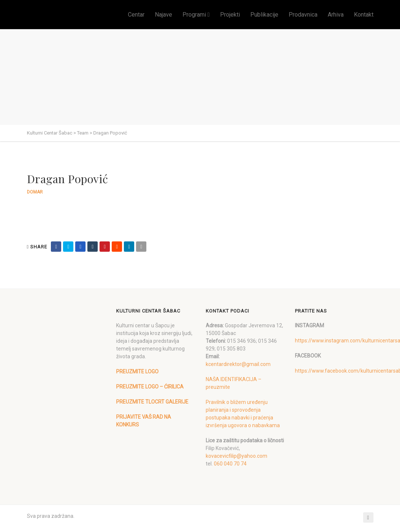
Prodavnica (303, 14)
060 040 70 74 (230, 464)
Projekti (230, 14)
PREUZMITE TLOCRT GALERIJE (152, 402)
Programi (194, 14)
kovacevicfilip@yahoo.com (236, 456)
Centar (136, 14)
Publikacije (264, 14)
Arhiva (336, 14)
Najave (163, 14)
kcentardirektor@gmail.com (238, 364)
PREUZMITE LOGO (137, 371)
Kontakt (363, 14)
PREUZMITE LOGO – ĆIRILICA (150, 387)
